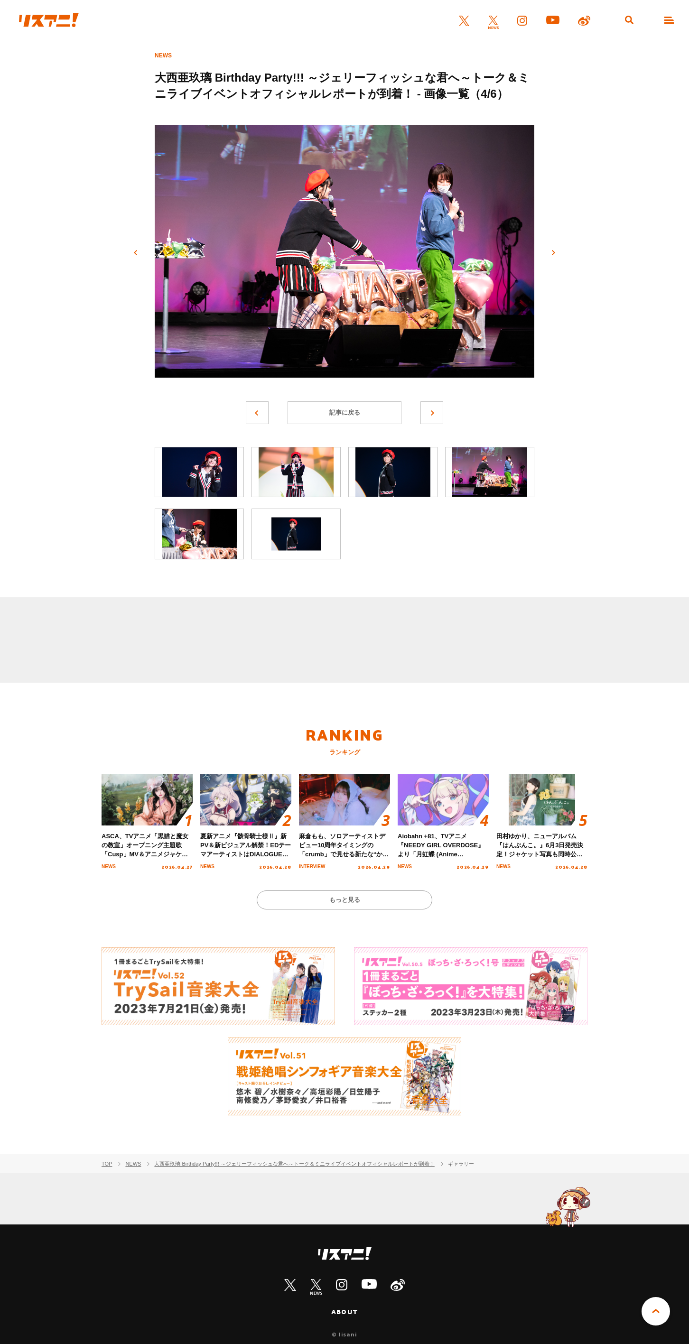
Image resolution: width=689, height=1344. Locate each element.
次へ (553, 253)
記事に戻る (344, 412)
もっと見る (344, 899)
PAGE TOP (656, 1311)
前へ (135, 253)
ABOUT (344, 1311)
